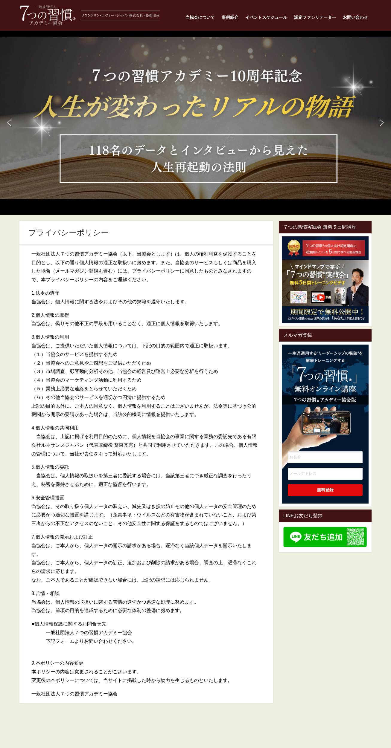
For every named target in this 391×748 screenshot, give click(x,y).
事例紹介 (230, 17)
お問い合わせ (355, 17)
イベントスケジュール (266, 17)
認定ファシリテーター (315, 17)
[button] (195, 118)
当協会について (200, 17)
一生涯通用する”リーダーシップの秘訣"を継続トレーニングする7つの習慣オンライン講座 (325, 389)
